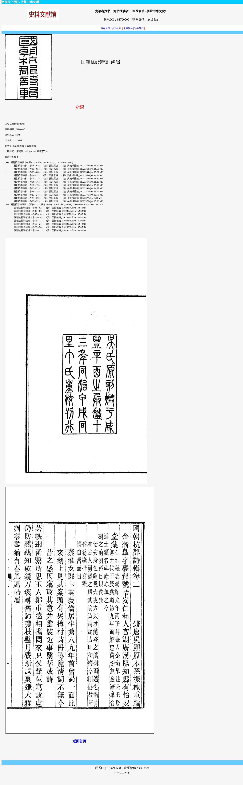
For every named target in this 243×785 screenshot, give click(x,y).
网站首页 (105, 28)
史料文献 (116, 28)
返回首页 (79, 741)
